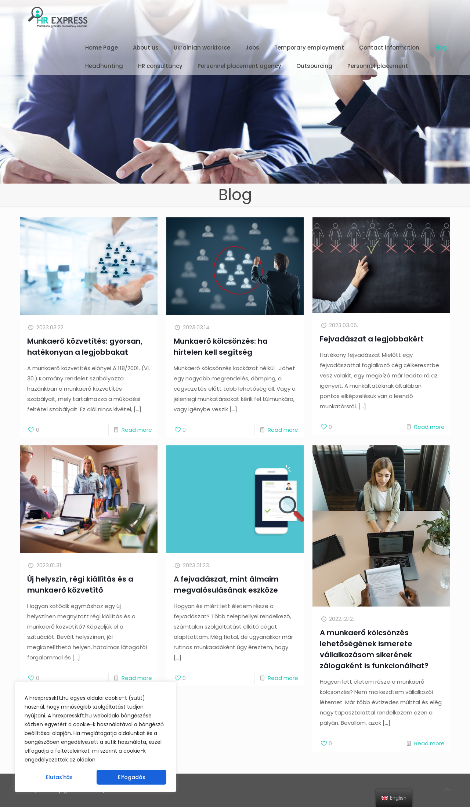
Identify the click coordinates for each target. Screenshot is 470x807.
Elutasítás (59, 777)
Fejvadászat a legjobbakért (372, 339)
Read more (137, 430)
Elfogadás (131, 777)
